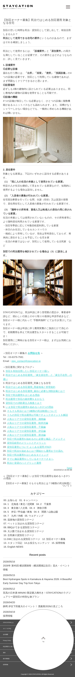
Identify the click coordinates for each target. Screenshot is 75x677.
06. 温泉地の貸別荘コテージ (18, 519)
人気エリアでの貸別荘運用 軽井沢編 (27, 423)
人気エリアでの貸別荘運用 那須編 (26, 435)
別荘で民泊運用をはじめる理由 (23, 395)
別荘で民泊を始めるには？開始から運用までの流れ (35, 451)
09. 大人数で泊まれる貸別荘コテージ (23, 531)
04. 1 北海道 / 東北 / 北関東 (18, 504)
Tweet (69, 468)
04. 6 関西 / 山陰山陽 (46, 511)
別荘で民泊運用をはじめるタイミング (28, 455)
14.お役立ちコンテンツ (37, 543)
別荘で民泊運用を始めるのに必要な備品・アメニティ (36, 439)
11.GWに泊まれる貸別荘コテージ (21, 539)
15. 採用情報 (58, 543)
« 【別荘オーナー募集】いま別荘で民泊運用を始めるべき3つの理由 (36, 477)
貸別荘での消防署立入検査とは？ (24, 403)
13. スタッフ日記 (12, 543)
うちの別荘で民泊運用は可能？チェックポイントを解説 (37, 415)
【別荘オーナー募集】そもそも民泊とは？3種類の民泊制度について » (38, 484)
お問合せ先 (34, 353)
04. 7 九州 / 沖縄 (13, 515)
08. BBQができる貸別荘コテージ (21, 527)
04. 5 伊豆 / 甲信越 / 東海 (17, 511)
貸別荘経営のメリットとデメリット (26, 443)
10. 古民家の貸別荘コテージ (18, 535)
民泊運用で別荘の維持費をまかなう (25, 399)
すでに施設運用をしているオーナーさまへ (30, 459)
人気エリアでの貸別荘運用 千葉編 (26, 427)
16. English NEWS (13, 546)
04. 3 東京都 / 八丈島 (15, 508)
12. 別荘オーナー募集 (53, 539)
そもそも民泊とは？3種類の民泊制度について (32, 411)
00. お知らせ (10, 500)
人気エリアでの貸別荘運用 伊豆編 (26, 431)
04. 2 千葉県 (43, 504)
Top (43, 641)
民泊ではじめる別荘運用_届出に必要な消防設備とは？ (35, 391)
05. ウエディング (34, 515)
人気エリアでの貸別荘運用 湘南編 (26, 419)
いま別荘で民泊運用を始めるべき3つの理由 (29, 407)
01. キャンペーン (28, 500)
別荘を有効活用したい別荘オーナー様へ (27, 371)
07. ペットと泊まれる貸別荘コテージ (23, 523)
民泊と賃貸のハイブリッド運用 (24, 463)
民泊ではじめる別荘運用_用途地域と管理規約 (30, 387)
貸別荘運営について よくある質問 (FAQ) (29, 447)
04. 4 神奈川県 (38, 508)
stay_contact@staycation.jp (26, 361)
